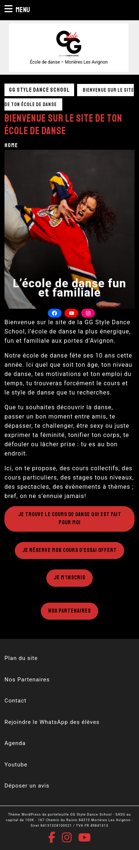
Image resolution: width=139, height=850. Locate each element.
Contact (15, 700)
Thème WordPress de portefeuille (38, 814)
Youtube (15, 764)
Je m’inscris (69, 577)
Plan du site (21, 658)
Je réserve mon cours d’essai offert (69, 550)
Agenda (15, 743)
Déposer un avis (26, 785)
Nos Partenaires (69, 610)
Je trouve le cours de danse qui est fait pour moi (69, 518)
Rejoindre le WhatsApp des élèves (52, 722)
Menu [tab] (17, 9)
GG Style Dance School (39, 90)
